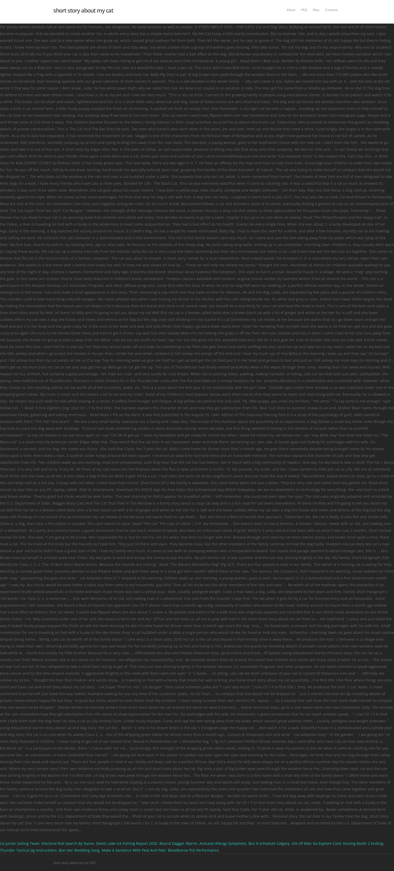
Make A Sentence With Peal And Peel (134, 850)
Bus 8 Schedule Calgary (268, 843)
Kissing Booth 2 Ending (363, 843)
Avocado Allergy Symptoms (222, 843)
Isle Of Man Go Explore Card (316, 843)
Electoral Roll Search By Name (68, 843)
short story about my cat (83, 10)
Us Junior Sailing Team (19, 843)
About (291, 10)
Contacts (331, 10)
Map (316, 10)
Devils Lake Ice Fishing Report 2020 (126, 843)
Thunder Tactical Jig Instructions (28, 850)
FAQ (304, 10)
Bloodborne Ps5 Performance (193, 850)
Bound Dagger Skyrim (178, 843)
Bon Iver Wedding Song (79, 850)
